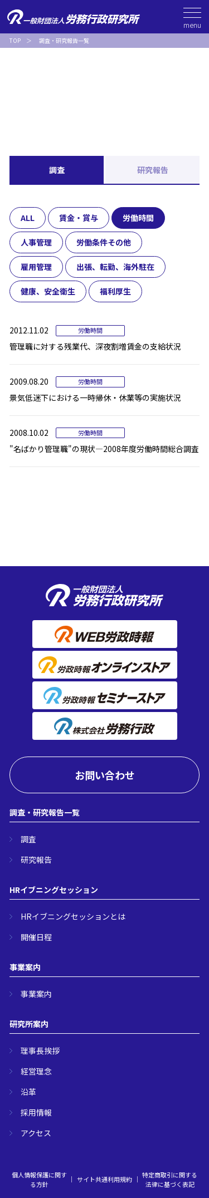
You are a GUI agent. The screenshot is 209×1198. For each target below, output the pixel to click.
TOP (15, 40)
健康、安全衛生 (48, 291)
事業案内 (36, 993)
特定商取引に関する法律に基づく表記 (169, 1179)
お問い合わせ (105, 775)
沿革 (28, 1091)
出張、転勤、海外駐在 (115, 266)
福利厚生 (115, 291)
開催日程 (36, 936)
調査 (57, 169)
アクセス (36, 1132)
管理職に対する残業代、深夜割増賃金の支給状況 (95, 346)
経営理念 (36, 1071)
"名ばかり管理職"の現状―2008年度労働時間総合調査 (104, 448)
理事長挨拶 (40, 1050)
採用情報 (36, 1112)
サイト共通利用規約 (104, 1179)
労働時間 (138, 217)
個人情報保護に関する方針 (39, 1179)
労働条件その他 (103, 242)
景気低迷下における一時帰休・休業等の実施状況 (95, 397)
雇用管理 (36, 266)
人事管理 (36, 242)
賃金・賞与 (78, 217)
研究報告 (152, 169)
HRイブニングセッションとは (73, 916)
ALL (28, 217)
